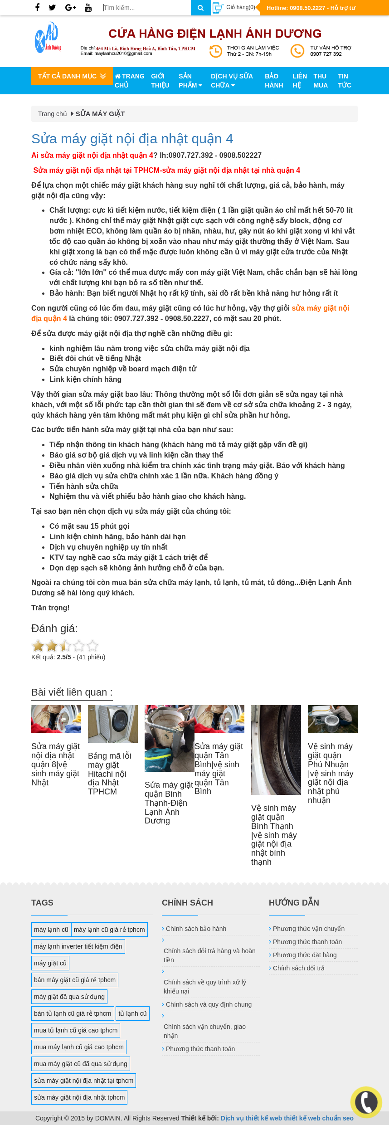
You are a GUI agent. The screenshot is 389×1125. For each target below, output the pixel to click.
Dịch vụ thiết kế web (251, 1118)
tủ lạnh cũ (132, 1013)
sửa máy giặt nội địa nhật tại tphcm (83, 1080)
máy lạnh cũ (51, 929)
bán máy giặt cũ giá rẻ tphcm (75, 980)
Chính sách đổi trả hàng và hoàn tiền (210, 955)
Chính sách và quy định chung (209, 1004)
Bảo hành (274, 81)
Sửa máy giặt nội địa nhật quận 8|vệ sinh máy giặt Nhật (55, 764)
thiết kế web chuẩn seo (319, 1118)
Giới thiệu (160, 81)
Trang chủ (130, 81)
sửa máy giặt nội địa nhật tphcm (79, 1097)
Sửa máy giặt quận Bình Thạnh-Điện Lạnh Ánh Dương (169, 802)
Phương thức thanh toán (200, 1048)
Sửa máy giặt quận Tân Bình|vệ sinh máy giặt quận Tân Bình (218, 769)
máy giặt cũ (50, 963)
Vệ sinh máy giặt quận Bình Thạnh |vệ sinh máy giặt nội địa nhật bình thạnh (274, 835)
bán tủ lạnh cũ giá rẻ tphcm (73, 1013)
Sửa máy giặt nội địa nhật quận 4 (132, 138)
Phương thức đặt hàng (305, 955)
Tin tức (344, 81)
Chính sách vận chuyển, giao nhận (205, 1031)
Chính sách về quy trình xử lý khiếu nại (205, 987)
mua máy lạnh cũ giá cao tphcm (79, 1047)
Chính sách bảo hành (196, 928)
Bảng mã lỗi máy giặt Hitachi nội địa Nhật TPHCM (109, 773)
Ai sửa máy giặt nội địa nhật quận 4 (92, 155)
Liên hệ (299, 81)
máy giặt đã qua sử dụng (69, 996)
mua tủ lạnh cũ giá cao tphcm (75, 1030)
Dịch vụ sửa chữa (232, 81)
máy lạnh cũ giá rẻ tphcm (109, 929)
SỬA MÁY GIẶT (100, 113)
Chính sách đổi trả (299, 968)
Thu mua (320, 81)
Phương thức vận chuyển (309, 928)
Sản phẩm (190, 81)
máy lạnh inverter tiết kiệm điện (78, 946)
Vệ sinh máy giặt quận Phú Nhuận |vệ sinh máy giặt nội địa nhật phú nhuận (331, 773)
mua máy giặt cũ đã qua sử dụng (80, 1063)
